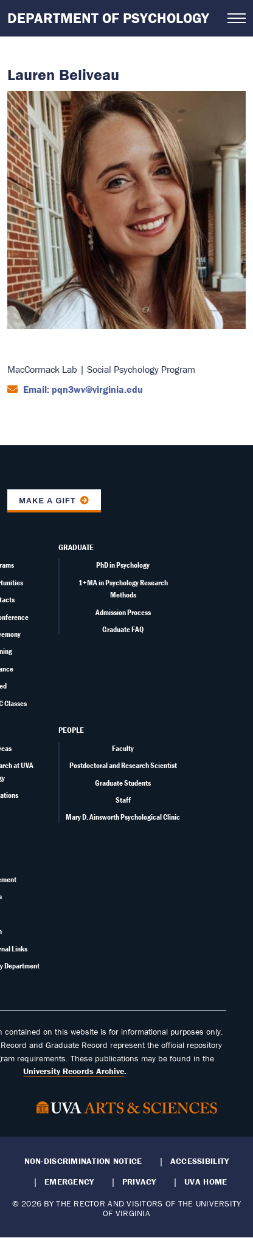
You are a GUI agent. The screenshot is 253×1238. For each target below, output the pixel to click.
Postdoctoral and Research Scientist (123, 765)
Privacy (139, 1181)
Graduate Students (123, 783)
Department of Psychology (108, 18)
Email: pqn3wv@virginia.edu (82, 389)
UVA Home (205, 1181)
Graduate (76, 547)
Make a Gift (47, 500)
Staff (123, 800)
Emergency (69, 1181)
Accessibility (199, 1161)
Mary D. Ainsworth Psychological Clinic (123, 817)
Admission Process (123, 612)
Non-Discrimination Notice (83, 1161)
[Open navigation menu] (236, 18)
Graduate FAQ (123, 629)
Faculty (123, 748)
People (71, 729)
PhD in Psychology (123, 565)
